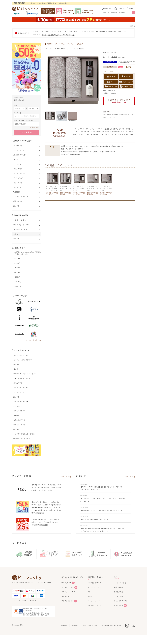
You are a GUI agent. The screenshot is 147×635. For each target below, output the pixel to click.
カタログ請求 (118, 605)
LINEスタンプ (66, 583)
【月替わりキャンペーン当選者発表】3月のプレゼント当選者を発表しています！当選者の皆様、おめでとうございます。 (47, 487)
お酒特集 (16, 415)
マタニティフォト (68, 601)
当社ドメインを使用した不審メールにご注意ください (109, 31)
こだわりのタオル (19, 411)
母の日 (15, 369)
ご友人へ (63, 44)
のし (89, 592)
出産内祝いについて (94, 583)
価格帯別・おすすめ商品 (21, 438)
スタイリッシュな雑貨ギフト (76, 44)
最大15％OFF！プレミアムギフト (24, 374)
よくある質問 (118, 596)
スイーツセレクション (20, 388)
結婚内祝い (17, 429)
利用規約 (75, 625)
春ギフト (16, 364)
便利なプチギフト (19, 425)
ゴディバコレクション (20, 355)
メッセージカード (94, 601)
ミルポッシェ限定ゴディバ (22, 360)
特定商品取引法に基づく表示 (112, 625)
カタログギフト (18, 392)
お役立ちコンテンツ (94, 605)
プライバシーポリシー (89, 625)
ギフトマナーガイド (94, 587)
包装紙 (90, 596)
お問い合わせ (118, 587)
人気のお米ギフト (19, 420)
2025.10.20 (36, 35)
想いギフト (17, 397)
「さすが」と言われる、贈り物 (24, 434)
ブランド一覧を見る (32, 340)
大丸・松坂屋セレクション (22, 378)
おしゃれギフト (18, 406)
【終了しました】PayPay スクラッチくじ (94, 519)
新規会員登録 (118, 592)
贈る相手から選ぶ (53, 44)
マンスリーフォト (68, 587)
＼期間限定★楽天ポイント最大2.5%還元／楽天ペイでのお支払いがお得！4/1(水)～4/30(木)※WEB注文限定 (46, 522)
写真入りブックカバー (20, 401)
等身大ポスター (67, 596)
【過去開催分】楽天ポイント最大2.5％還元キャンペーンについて (102, 510)
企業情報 (64, 625)
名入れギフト (17, 383)
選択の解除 (35, 127)
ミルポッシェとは (120, 583)
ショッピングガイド (121, 601)
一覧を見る (65, 477)
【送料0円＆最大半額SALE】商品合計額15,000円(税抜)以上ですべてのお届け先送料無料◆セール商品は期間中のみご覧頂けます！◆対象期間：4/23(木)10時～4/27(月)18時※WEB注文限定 (46, 507)
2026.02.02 (86, 31)
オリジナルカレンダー (69, 592)
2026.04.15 (36, 31)
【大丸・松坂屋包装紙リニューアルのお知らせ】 (58, 35)
